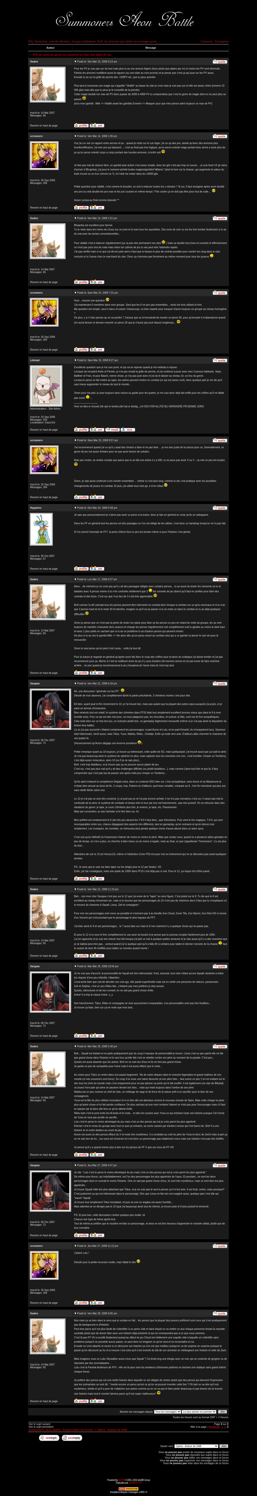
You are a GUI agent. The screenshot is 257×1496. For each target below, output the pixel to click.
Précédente (213, 1426)
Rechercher (41, 41)
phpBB (121, 1480)
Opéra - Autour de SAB (112, 1429)
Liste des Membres (59, 41)
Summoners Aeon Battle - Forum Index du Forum (61, 1429)
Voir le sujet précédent (41, 1426)
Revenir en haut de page (44, 125)
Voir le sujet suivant (39, 1424)
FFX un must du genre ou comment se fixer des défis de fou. (72, 54)
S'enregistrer (222, 41)
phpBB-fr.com (135, 1482)
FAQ (30, 41)
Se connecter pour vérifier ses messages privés (130, 41)
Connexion (207, 41)
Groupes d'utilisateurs (84, 41)
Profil (100, 41)
